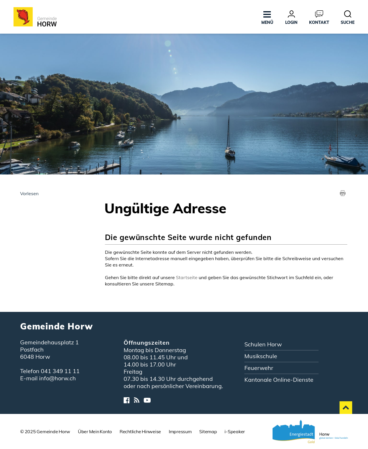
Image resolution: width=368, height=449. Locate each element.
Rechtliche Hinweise (140, 431)
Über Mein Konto (95, 431)
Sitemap (208, 431)
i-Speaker (235, 431)
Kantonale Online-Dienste (278, 379)
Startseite (187, 277)
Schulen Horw (263, 344)
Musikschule (260, 356)
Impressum (180, 431)
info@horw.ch (57, 378)
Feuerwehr (258, 367)
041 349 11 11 (60, 371)
